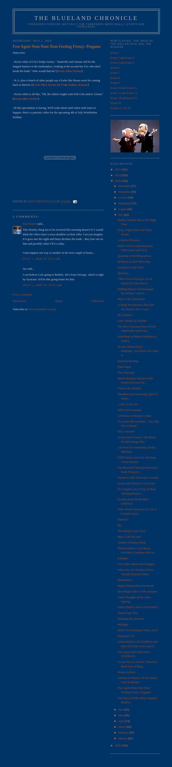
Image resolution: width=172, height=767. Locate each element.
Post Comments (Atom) (42, 309)
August (122, 209)
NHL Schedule (126, 431)
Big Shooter (30, 223)
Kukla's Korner (78, 84)
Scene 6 (115, 67)
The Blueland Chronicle (86, 18)
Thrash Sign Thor (128, 613)
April (121, 721)
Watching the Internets (131, 618)
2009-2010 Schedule (129, 410)
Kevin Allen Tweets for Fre (48, 84)
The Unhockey (126, 372)
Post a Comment (22, 294)
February (123, 732)
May (121, 715)
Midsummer (125, 580)
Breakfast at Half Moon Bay (134, 261)
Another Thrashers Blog (131, 542)
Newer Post (19, 301)
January (123, 738)
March (122, 726)
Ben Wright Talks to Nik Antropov (138, 591)
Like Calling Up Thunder (132, 320)
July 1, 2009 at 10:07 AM (42, 285)
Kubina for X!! (126, 636)
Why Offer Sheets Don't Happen (136, 564)
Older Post (97, 301)
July (121, 214)
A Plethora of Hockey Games (134, 415)
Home (58, 301)
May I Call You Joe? (129, 536)
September (124, 203)
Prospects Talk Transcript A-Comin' (138, 477)
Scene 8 (115, 78)
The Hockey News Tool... (132, 531)
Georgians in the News (131, 267)
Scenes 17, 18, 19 (121, 108)
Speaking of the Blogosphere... (135, 255)
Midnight (123, 624)
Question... (124, 273)
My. (120, 525)
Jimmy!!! (123, 519)
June (121, 709)
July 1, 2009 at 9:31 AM (41, 258)
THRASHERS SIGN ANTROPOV (138, 607)
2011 (118, 169)
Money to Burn (126, 672)
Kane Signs (124, 366)
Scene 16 (116, 103)
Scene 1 (115, 52)
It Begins (123, 558)
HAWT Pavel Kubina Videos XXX (138, 630)
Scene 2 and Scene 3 (122, 57)
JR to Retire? (125, 315)
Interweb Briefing (128, 361)
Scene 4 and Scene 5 (122, 62)
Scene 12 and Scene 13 (124, 93)
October (123, 197)
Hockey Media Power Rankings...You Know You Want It (138, 351)
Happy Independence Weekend (135, 585)
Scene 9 (115, 82)
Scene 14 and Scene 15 (124, 98)
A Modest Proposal (129, 240)
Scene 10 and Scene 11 (124, 88)
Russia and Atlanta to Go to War (136, 483)
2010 (118, 175)
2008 (118, 745)
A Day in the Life (128, 404)
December (124, 186)
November (124, 191)
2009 (118, 181)
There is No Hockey (129, 388)
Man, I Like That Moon (131, 299)
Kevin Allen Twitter (69, 71)
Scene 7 (115, 72)
